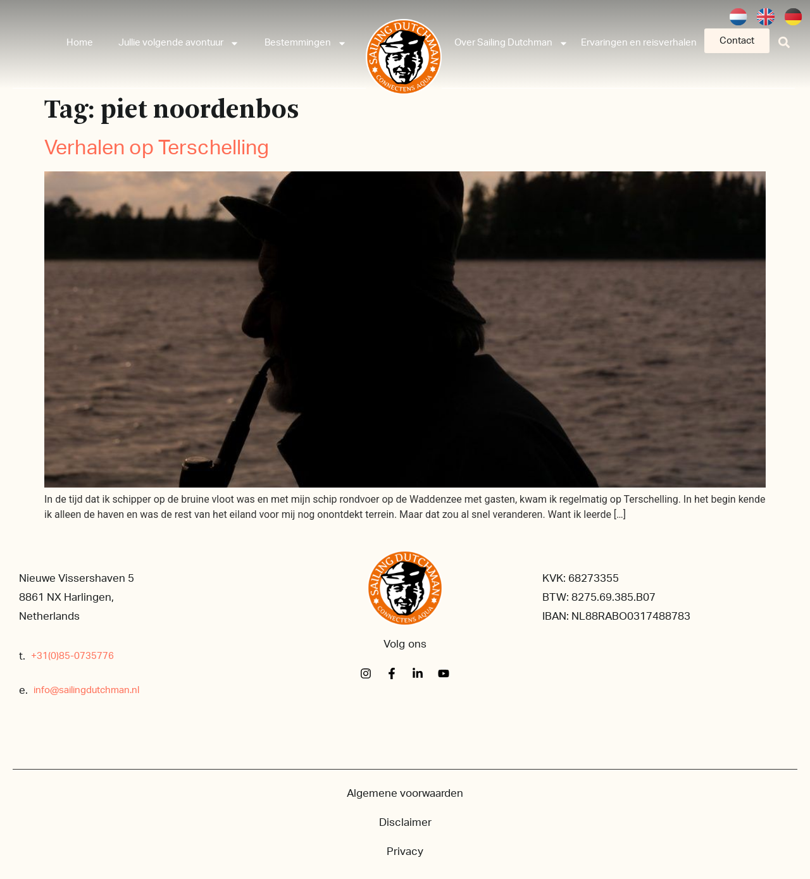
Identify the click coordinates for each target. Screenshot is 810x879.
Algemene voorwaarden (405, 793)
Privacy (405, 851)
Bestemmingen (306, 43)
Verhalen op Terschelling (157, 148)
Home (79, 42)
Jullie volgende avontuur (178, 43)
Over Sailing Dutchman (511, 43)
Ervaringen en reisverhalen (639, 42)
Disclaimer (405, 822)
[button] (784, 42)
